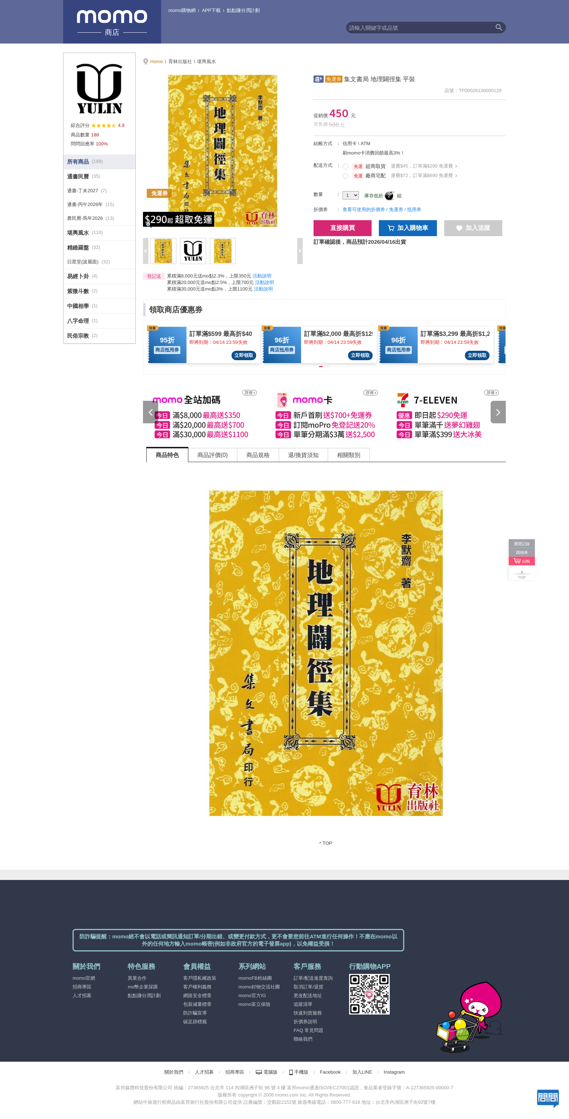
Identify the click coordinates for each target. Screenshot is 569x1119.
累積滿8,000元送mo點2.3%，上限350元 (209, 276)
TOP (327, 843)
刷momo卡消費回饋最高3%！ (374, 153)
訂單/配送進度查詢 (313, 978)
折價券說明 (305, 1021)
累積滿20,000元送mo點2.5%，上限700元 (210, 282)
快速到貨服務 (308, 1013)
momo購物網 (182, 10)
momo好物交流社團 (259, 987)
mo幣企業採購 (143, 987)
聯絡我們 (303, 1039)
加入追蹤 (473, 228)
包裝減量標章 (197, 1004)
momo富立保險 (254, 1004)
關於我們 (173, 1072)
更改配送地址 (308, 995)
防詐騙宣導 (195, 1013)
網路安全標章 (197, 995)
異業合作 (137, 978)
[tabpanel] (326, 658)
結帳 (526, 561)
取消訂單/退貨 (308, 987)
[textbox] (419, 27)
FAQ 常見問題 (308, 1030)
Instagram (394, 1072)
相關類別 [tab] (348, 455)
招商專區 (82, 987)
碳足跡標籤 (195, 1021)
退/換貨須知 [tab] (303, 455)
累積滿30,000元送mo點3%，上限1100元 (210, 289)
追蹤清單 (303, 1004)
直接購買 (342, 228)
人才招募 (82, 995)
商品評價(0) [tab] (212, 455)
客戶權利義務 (197, 987)
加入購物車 (408, 228)
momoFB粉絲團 (255, 978)
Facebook (330, 1072)
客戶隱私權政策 (199, 978)
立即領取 (243, 355)
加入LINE (362, 1072)
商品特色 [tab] (167, 455)
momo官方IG (252, 995)
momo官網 (84, 978)
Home (156, 61)
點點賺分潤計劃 (243, 10)
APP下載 (211, 10)
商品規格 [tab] (258, 455)
